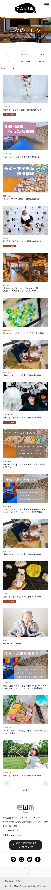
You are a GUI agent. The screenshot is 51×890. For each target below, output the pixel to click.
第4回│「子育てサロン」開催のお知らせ (22, 775)
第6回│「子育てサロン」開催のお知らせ (22, 417)
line (13, 859)
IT (8, 61)
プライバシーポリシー (14, 881)
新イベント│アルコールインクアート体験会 (23, 333)
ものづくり (25, 54)
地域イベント (42, 61)
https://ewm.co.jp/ (13, 835)
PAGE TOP (25, 874)
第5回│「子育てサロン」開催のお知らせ (22, 596)
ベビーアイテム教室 (12, 643)
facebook (38, 859)
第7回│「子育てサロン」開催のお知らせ (22, 241)
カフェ (8, 54)
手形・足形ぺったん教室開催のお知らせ (21, 157)
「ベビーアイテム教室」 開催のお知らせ (21, 199)
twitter (29, 859)
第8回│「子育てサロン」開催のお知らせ (22, 110)
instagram (21, 859)
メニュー (47, 4)
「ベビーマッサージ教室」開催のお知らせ (22, 375)
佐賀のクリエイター (8, 68)
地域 (42, 54)
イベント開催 (25, 61)
